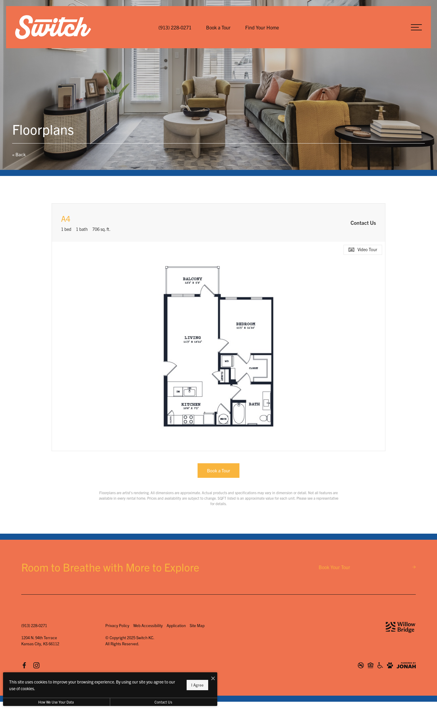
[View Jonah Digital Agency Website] (406, 665)
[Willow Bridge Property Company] (400, 627)
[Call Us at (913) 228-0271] (174, 27)
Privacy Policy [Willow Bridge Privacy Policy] (117, 625)
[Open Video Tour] (363, 250)
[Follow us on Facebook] (24, 665)
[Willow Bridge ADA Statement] (380, 665)
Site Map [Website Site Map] (197, 625)
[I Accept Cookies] (211, 678)
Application (176, 625)
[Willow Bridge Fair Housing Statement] (371, 665)
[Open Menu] (416, 27)
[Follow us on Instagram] (36, 665)
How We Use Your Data (55, 702)
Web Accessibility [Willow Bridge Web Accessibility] (148, 625)
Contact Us (162, 702)
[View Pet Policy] (390, 665)
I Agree (195, 684)
